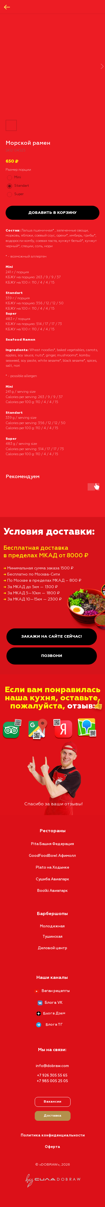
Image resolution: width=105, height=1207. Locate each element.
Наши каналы (52, 978)
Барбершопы (52, 914)
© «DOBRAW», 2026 (52, 1164)
